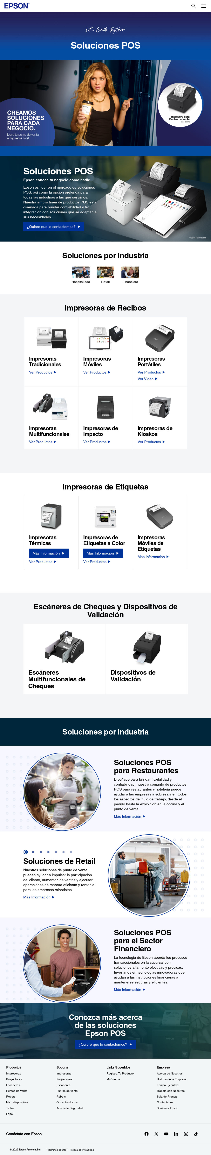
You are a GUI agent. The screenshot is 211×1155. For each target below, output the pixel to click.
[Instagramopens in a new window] (186, 1133)
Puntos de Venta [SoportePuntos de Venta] (67, 1090)
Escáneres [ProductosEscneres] (13, 1085)
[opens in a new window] (196, 1133)
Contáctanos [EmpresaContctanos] (165, 1102)
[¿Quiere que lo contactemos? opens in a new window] (53, 226)
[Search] (193, 6)
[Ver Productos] (43, 372)
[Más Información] (49, 553)
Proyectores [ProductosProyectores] (14, 1079)
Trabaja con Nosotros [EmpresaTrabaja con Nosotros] (171, 1090)
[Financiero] (130, 275)
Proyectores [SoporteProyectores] (64, 1079)
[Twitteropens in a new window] (156, 1133)
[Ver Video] (148, 378)
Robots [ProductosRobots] (10, 1096)
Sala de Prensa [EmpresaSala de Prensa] (167, 1096)
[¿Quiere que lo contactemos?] (105, 1044)
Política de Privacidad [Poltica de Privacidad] (82, 1149)
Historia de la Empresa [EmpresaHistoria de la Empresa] (171, 1079)
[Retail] (105, 275)
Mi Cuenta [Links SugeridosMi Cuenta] (113, 1079)
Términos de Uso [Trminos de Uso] (57, 1149)
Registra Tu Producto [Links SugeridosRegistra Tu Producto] (120, 1073)
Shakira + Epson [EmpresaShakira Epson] (167, 1108)
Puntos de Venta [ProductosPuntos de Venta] (16, 1090)
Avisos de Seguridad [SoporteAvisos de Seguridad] (69, 1108)
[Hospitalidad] (80, 275)
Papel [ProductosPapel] (9, 1113)
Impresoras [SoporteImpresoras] (63, 1073)
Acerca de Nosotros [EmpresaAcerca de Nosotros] (170, 1073)
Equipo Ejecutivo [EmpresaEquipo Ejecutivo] (167, 1085)
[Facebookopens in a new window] (146, 1133)
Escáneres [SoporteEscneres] (63, 1085)
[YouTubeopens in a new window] (166, 1133)
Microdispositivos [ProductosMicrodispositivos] (17, 1102)
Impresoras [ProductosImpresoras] (13, 1073)
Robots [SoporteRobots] (61, 1096)
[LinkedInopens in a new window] (176, 1133)
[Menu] (203, 6)
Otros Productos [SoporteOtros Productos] (67, 1102)
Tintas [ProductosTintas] (10, 1108)
